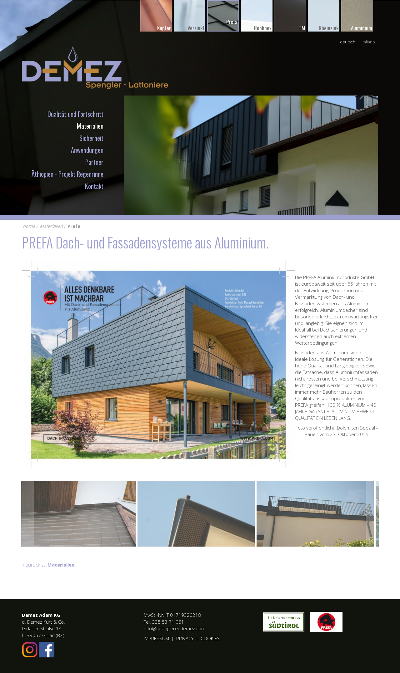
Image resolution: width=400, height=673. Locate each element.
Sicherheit (91, 138)
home (29, 226)
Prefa (74, 226)
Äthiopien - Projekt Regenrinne (67, 174)
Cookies (210, 638)
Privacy (184, 638)
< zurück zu (48, 565)
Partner (94, 162)
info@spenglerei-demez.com (174, 628)
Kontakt (94, 186)
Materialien (90, 125)
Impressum (156, 638)
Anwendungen (87, 150)
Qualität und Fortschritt (75, 114)
